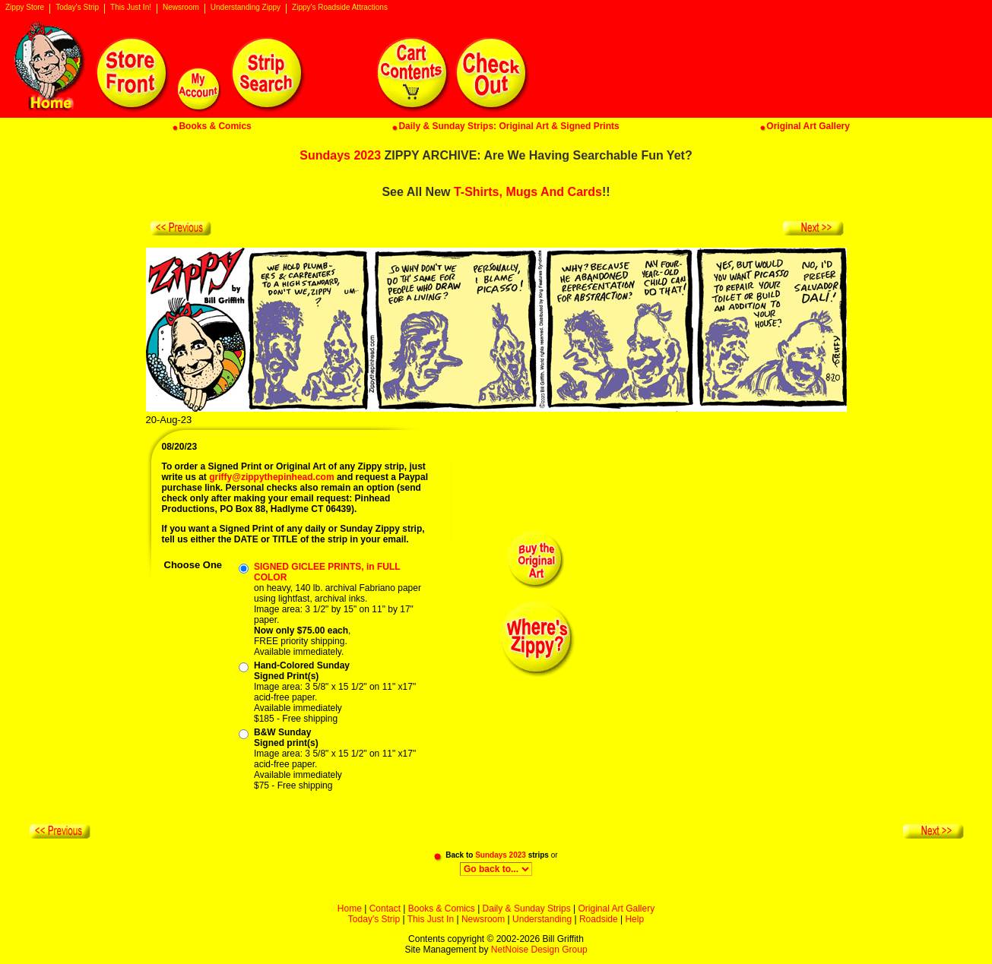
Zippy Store (24, 7)
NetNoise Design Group (539, 949)
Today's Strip (77, 7)
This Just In (430, 919)
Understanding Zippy (245, 7)
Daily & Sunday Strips (527, 908)
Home (350, 908)
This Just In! (130, 7)
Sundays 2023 (340, 155)
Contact (385, 908)
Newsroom (181, 7)
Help (634, 919)
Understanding (542, 919)
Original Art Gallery (616, 908)
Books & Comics (441, 908)
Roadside (598, 919)
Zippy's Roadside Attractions (340, 7)
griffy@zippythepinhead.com (271, 477)
